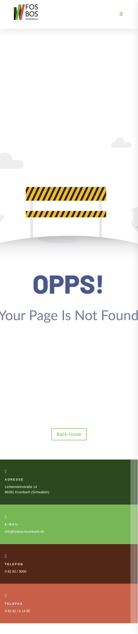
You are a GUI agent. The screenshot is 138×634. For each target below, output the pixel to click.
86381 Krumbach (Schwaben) (27, 492)
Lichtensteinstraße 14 (21, 487)
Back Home (69, 434)
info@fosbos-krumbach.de (24, 532)
